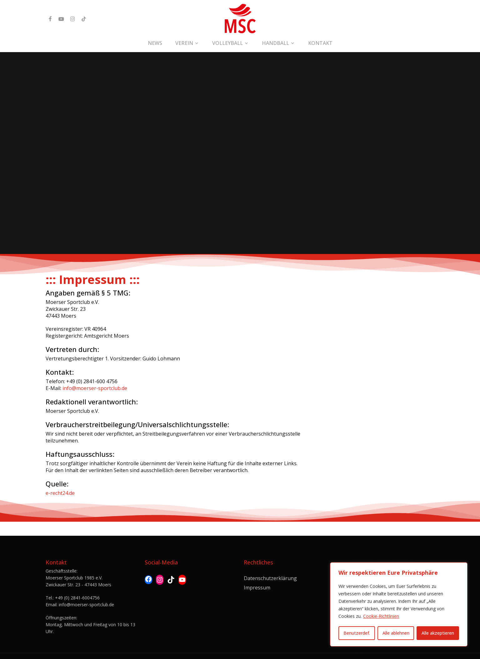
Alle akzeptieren (438, 633)
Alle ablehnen (395, 633)
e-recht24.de (60, 493)
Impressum (257, 573)
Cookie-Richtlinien (381, 616)
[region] (399, 604)
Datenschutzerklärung (270, 563)
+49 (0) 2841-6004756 (77, 583)
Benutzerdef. (356, 633)
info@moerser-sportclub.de (94, 388)
